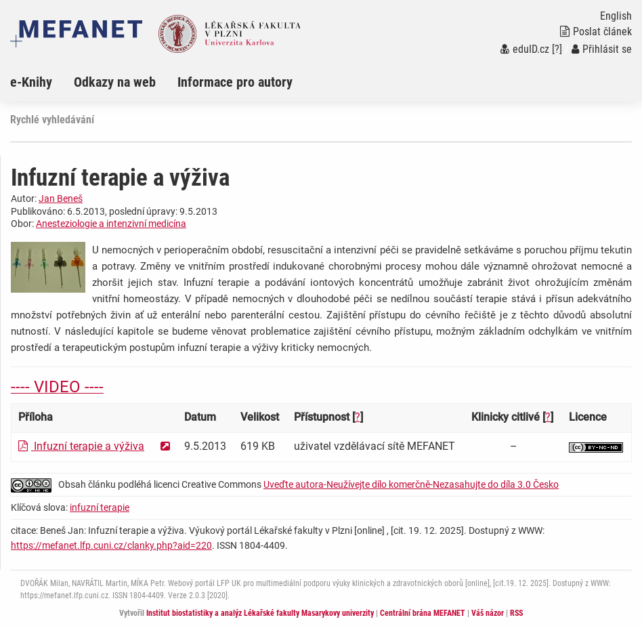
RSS (516, 613)
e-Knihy (31, 82)
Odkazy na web (115, 82)
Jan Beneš (61, 198)
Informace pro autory (235, 82)
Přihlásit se (602, 49)
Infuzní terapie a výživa (81, 446)
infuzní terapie (99, 507)
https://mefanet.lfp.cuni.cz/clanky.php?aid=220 (111, 545)
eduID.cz (524, 49)
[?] (557, 49)
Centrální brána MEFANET (422, 613)
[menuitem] (42, 82)
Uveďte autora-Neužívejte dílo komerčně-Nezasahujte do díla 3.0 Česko (411, 484)
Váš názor (487, 613)
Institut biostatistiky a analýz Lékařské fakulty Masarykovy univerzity (260, 613)
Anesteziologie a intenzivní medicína (111, 223)
